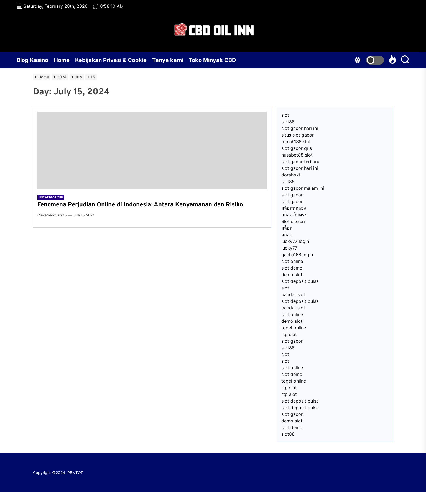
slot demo (291, 268)
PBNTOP (75, 472)
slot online (292, 261)
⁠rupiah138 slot (296, 141)
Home (62, 60)
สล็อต (286, 228)
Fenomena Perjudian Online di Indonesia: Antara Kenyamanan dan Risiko (140, 205)
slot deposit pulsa (300, 281)
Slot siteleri (293, 221)
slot (285, 115)
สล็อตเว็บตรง (294, 214)
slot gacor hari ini (299, 128)
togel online (293, 327)
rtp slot (289, 334)
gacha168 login (297, 254)
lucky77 (289, 248)
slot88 (288, 121)
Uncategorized (51, 197)
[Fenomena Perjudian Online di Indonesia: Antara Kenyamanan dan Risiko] (152, 150)
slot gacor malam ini (302, 188)
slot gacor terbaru (300, 161)
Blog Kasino (32, 60)
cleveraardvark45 (52, 215)
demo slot (291, 274)
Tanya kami (167, 60)
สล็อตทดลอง (293, 208)
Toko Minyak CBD (212, 60)
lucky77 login (295, 241)
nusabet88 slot (297, 155)
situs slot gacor (297, 135)
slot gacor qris (296, 148)
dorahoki (290, 175)
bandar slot (293, 294)
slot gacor (292, 195)
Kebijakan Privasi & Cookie (111, 60)
